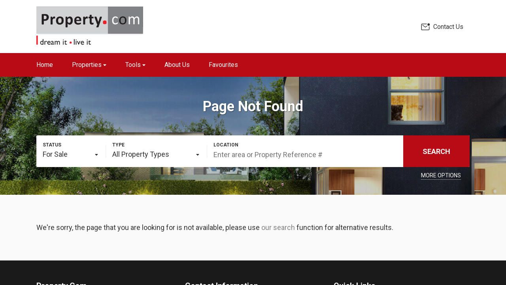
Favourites (223, 64)
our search (278, 227)
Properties (89, 65)
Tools (135, 65)
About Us (177, 64)
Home (44, 64)
